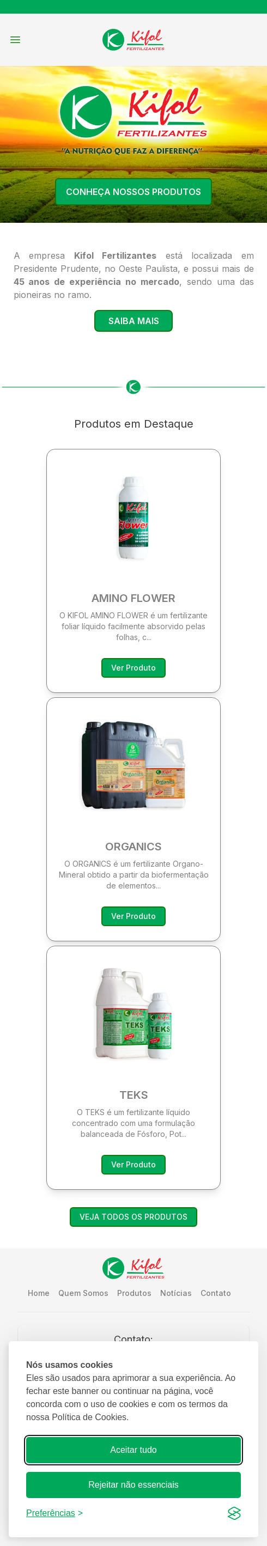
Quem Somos (83, 1293)
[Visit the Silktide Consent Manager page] (234, 1513)
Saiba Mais (133, 320)
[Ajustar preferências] (54, 1513)
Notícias (176, 1293)
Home (39, 1293)
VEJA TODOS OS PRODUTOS (133, 1216)
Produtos (134, 1293)
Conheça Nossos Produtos (133, 191)
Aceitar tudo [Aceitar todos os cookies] (133, 1449)
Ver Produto (133, 667)
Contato (216, 1293)
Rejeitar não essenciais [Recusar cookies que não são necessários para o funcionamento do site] (133, 1484)
